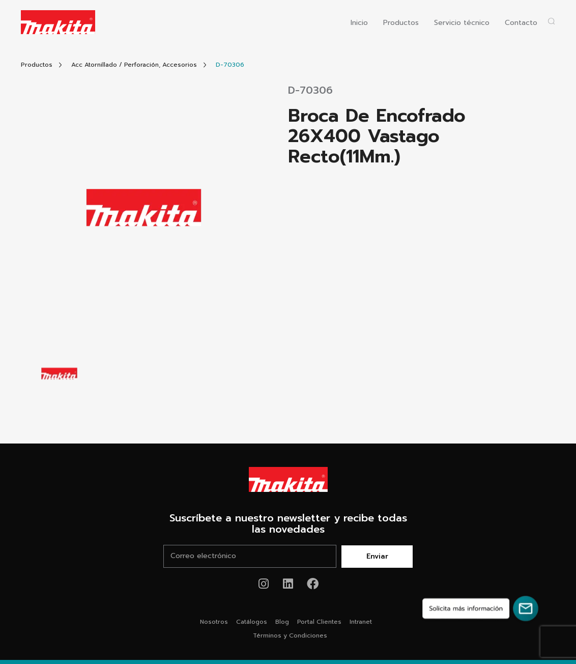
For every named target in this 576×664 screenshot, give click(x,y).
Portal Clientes (319, 621)
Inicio (359, 23)
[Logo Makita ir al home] (58, 22)
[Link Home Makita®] (288, 479)
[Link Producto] (230, 65)
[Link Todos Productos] (36, 65)
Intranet (361, 621)
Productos (401, 23)
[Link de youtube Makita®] (288, 584)
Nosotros (214, 621)
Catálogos (251, 621)
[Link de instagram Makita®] (264, 584)
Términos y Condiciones (290, 635)
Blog (282, 621)
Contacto (521, 23)
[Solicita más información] (480, 608)
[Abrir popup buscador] (551, 21)
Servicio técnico (461, 23)
